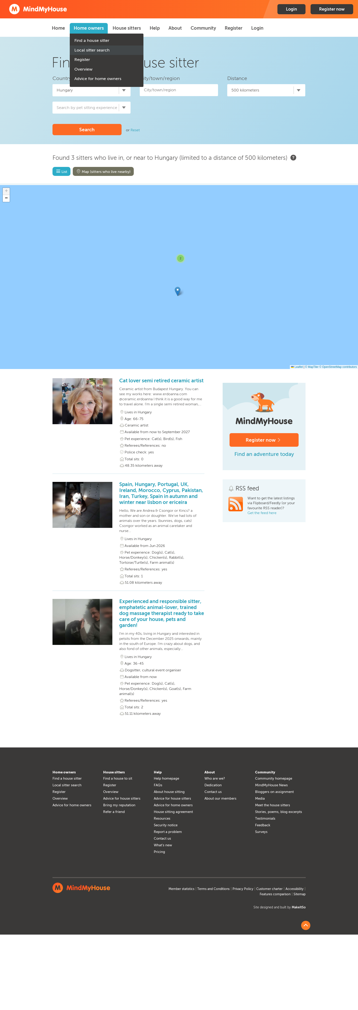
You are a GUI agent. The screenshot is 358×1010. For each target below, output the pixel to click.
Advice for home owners (97, 78)
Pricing (159, 852)
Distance (237, 78)
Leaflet (297, 367)
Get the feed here (262, 513)
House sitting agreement (173, 812)
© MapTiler (311, 367)
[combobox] (91, 90)
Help (155, 28)
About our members (220, 798)
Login (291, 9)
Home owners (89, 28)
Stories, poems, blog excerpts (278, 812)
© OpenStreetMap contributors (338, 367)
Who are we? (214, 778)
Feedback (262, 825)
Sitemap (300, 894)
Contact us (162, 838)
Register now (332, 9)
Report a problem (168, 832)
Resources (162, 818)
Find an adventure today (264, 454)
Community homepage (273, 778)
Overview (83, 69)
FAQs (158, 785)
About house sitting (169, 792)
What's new (163, 845)
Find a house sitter (91, 40)
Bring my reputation (119, 805)
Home (58, 28)
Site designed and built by (279, 907)
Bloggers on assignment (274, 792)
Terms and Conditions (213, 889)
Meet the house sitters (272, 805)
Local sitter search (92, 50)
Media (260, 798)
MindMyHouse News (271, 785)
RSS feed (247, 488)
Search (87, 129)
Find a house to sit (117, 778)
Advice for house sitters (121, 798)
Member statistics (181, 889)
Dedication (213, 785)
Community (203, 28)
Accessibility (294, 889)
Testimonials (265, 818)
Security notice (166, 825)
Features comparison (275, 894)
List (61, 171)
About (175, 28)
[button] (177, 291)
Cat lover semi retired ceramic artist (161, 381)
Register (82, 59)
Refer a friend (114, 812)
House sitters (127, 28)
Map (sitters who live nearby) (103, 171)
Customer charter (269, 889)
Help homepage (166, 778)
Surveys (261, 832)
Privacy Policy (243, 889)
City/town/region (160, 78)
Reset (135, 130)
